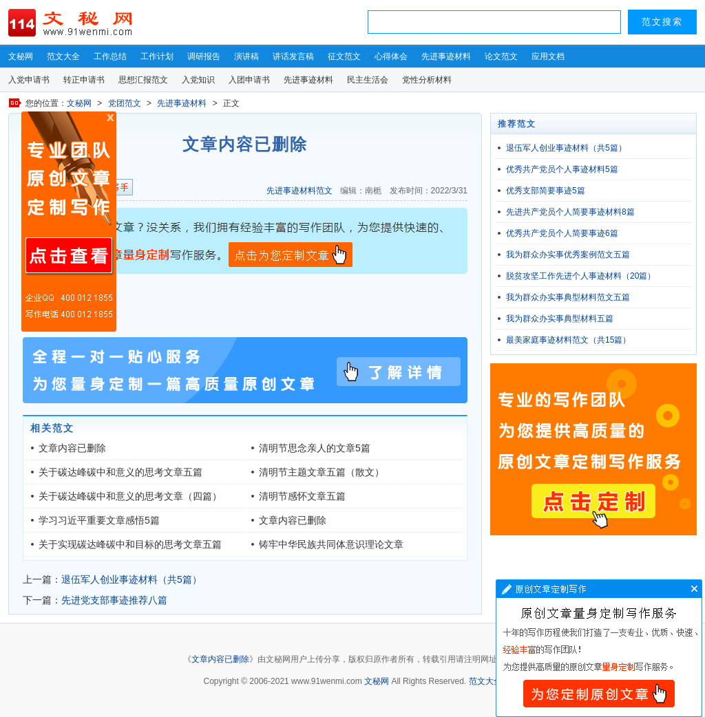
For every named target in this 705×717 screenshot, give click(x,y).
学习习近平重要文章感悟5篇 (99, 520)
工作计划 (156, 56)
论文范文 (501, 56)
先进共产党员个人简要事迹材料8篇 (570, 212)
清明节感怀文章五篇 (302, 496)
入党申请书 (29, 80)
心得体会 (391, 56)
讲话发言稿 (293, 56)
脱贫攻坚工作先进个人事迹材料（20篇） (580, 276)
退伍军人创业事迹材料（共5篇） (131, 579)
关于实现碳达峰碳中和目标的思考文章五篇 (130, 544)
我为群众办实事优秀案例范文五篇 (568, 254)
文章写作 (599, 648)
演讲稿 (246, 56)
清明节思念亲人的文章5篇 (314, 447)
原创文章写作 (68, 221)
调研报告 (203, 56)
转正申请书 (84, 80)
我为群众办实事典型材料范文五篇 (568, 297)
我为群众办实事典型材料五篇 (559, 318)
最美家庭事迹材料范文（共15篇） (568, 340)
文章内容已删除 (72, 447)
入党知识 (198, 80)
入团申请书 (249, 80)
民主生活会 (367, 80)
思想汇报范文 (143, 80)
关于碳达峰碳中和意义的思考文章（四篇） (130, 496)
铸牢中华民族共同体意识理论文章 (331, 544)
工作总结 (110, 56)
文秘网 (20, 56)
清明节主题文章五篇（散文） (321, 472)
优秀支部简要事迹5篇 (545, 190)
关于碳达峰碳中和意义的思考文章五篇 (120, 472)
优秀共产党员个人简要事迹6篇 (562, 233)
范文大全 (63, 56)
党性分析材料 (427, 80)
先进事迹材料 (446, 56)
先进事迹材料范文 (299, 190)
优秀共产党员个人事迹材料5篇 (562, 169)
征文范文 (344, 56)
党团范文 (124, 103)
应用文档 (548, 56)
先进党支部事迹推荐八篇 (114, 600)
